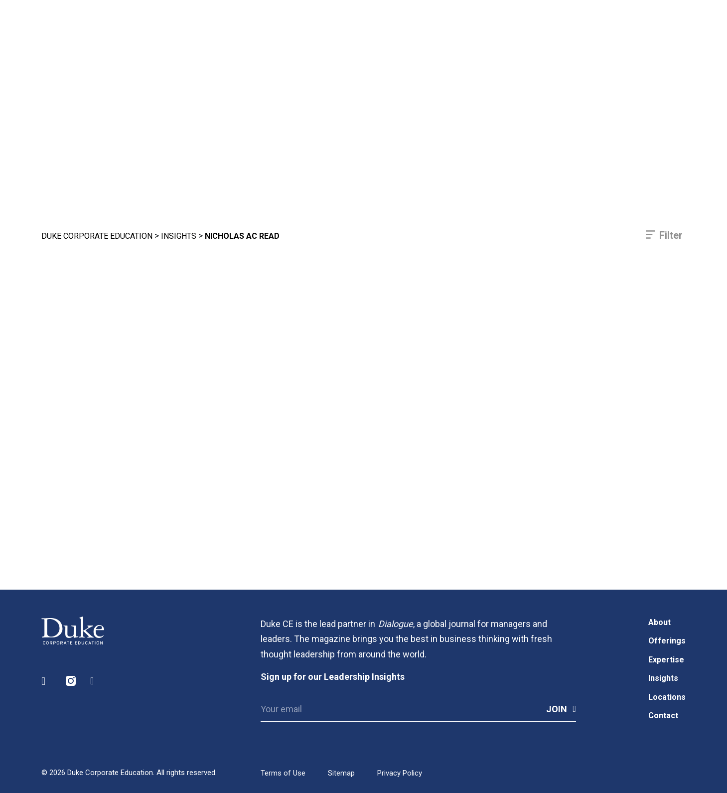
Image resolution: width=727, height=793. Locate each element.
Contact (663, 715)
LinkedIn (46, 681)
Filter (671, 235)
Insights (178, 236)
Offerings (667, 640)
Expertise (666, 659)
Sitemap (341, 773)
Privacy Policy (399, 773)
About (659, 622)
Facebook (95, 681)
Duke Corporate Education (96, 236)
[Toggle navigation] (664, 44)
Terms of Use (283, 773)
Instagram (71, 681)
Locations (667, 697)
